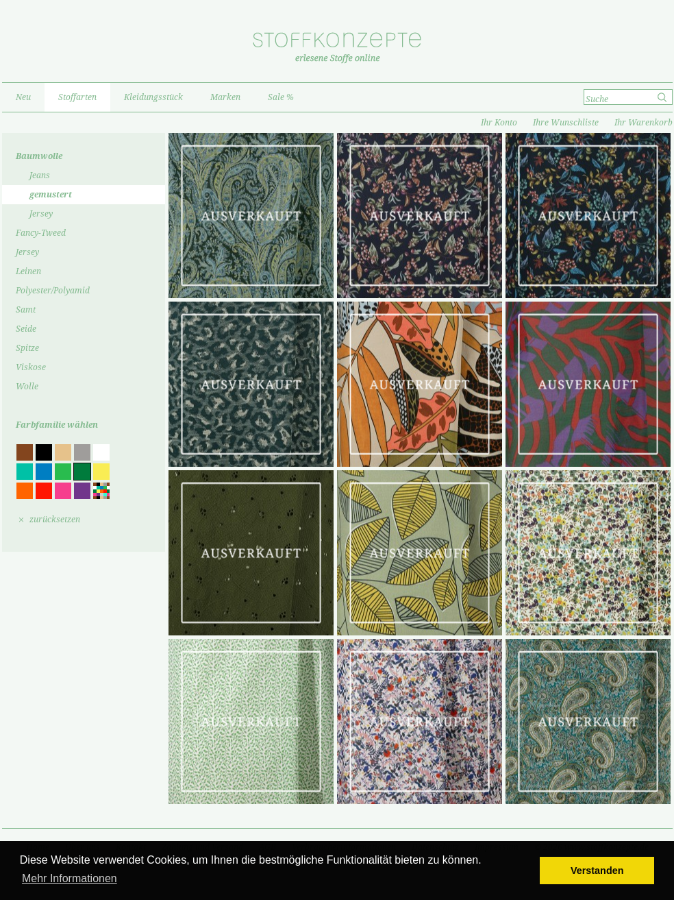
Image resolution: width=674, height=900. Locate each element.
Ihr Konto (499, 122)
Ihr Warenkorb (643, 122)
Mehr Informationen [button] (69, 878)
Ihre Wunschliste (566, 122)
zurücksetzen (54, 519)
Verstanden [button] (597, 870)
